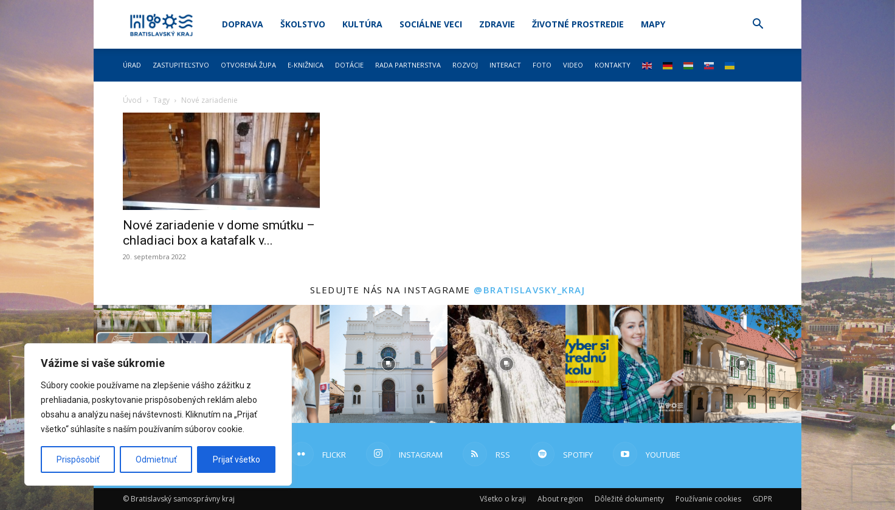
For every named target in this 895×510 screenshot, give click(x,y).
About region (560, 499)
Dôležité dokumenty (629, 499)
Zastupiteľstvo (181, 64)
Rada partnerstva (408, 64)
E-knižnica (305, 64)
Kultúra (362, 24)
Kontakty (613, 64)
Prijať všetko (236, 459)
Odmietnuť (156, 459)
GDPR (762, 499)
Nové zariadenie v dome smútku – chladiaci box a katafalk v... (219, 233)
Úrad (132, 64)
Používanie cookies (708, 499)
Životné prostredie (578, 24)
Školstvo (302, 24)
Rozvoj (465, 64)
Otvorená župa (248, 64)
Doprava (242, 24)
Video (573, 64)
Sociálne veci (430, 24)
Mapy (653, 24)
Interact (505, 64)
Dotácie (349, 64)
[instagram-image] (389, 364)
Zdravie (497, 24)
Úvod (132, 100)
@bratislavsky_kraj (529, 290)
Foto (542, 64)
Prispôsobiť (78, 459)
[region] (158, 414)
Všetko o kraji (503, 499)
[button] (757, 25)
